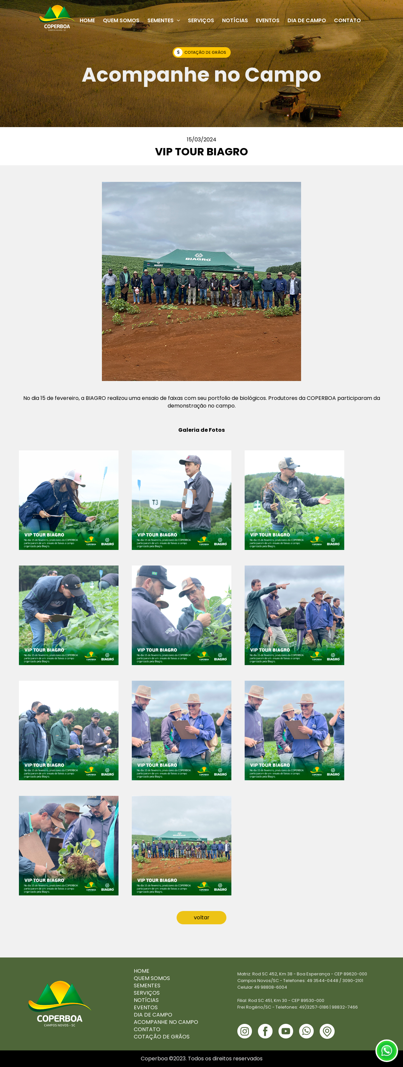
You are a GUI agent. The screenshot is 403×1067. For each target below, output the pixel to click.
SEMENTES (147, 985)
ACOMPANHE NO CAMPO (166, 1022)
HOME (141, 971)
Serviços (201, 20)
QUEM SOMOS (152, 978)
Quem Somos (121, 20)
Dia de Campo (306, 20)
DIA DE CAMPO (153, 1015)
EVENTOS (146, 1007)
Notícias (235, 20)
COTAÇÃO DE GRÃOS (162, 1036)
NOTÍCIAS (146, 1000)
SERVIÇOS (147, 993)
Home (87, 20)
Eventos (268, 20)
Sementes (163, 20)
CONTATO (147, 1029)
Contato (347, 20)
